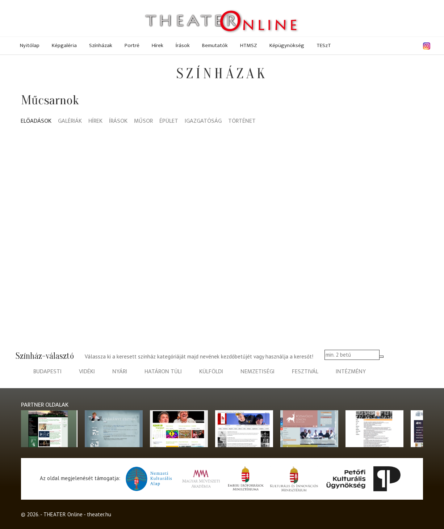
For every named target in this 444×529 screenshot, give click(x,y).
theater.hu (99, 514)
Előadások (36, 121)
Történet (242, 121)
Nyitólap (29, 45)
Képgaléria (64, 45)
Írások (183, 45)
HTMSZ (248, 45)
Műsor (143, 121)
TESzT (324, 45)
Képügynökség (286, 45)
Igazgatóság (203, 121)
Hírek (157, 45)
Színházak (100, 45)
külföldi (211, 372)
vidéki (87, 372)
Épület (168, 121)
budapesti (47, 372)
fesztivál (305, 372)
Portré (132, 45)
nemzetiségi (257, 372)
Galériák (70, 121)
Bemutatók (215, 45)
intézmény (351, 372)
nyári (119, 372)
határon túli (163, 372)
